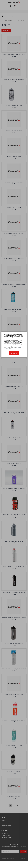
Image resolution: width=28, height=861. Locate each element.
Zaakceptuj (14, 353)
